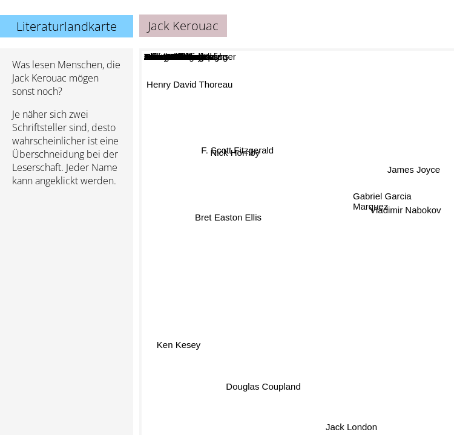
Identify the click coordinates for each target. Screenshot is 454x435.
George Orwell (360, 227)
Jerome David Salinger (271, 206)
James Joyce (413, 169)
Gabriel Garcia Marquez (382, 202)
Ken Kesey (178, 343)
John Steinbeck (279, 288)
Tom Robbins (317, 336)
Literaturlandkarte (66, 26)
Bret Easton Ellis (229, 214)
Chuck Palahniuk (268, 271)
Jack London (356, 427)
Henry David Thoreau (191, 82)
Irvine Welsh (224, 281)
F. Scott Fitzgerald (235, 152)
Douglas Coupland (266, 389)
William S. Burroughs (224, 264)
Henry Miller (323, 302)
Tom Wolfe (207, 315)
